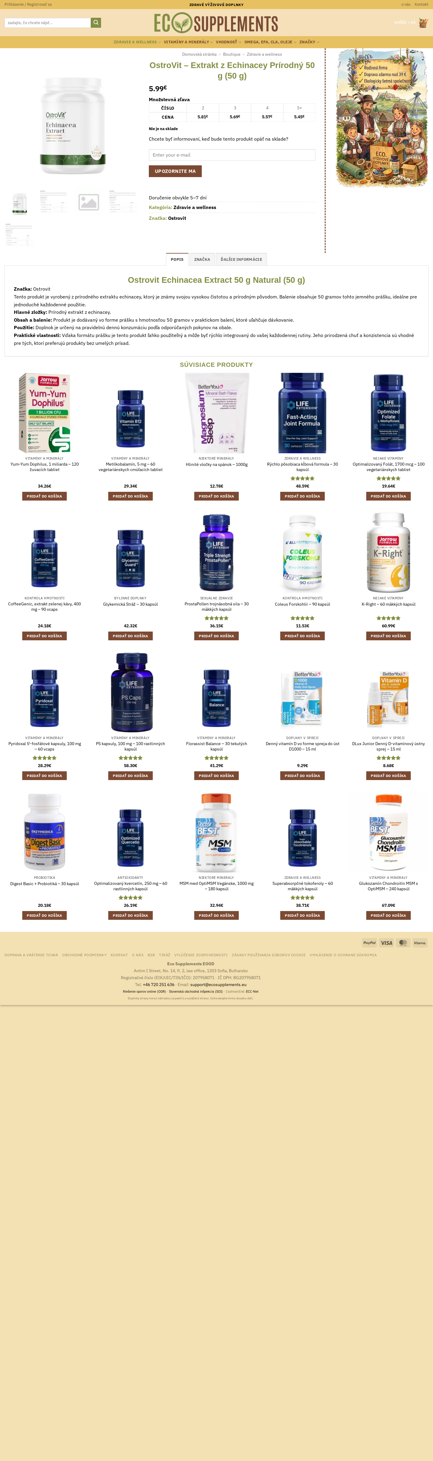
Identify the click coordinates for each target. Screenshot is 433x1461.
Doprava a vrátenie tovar (31, 954)
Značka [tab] (202, 259)
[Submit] (96, 23)
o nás (405, 4)
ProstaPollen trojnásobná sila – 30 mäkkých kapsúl (217, 606)
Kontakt (421, 4)
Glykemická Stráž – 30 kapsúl (130, 604)
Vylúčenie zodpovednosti (201, 954)
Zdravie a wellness (137, 42)
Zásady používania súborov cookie (269, 954)
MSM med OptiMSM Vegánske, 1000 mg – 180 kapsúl (216, 886)
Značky (309, 42)
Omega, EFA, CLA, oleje (270, 42)
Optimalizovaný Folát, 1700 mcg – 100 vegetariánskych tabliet (389, 467)
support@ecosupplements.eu (218, 984)
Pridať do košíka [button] (44, 496)
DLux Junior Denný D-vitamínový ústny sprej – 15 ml (388, 746)
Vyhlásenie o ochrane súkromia (343, 954)
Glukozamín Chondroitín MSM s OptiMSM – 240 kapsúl (388, 886)
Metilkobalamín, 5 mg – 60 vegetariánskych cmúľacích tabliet (131, 467)
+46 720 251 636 (158, 984)
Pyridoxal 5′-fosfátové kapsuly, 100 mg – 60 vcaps (44, 746)
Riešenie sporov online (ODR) (144, 991)
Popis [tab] (177, 259)
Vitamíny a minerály (188, 42)
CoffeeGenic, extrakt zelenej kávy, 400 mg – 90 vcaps (44, 606)
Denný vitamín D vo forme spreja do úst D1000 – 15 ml (302, 746)
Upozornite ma (175, 171)
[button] (28, 4)
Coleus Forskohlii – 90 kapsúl (302, 604)
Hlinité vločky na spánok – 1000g (216, 464)
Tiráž (164, 954)
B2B (151, 954)
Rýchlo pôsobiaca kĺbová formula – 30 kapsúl (302, 467)
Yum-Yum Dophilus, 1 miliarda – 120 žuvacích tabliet (45, 467)
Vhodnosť (228, 42)
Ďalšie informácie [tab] (241, 259)
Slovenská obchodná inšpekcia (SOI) (196, 991)
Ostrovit (177, 218)
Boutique (232, 54)
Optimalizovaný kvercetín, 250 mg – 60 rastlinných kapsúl (130, 886)
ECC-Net (252, 991)
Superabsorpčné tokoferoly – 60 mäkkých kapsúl (302, 886)
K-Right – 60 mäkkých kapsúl (389, 604)
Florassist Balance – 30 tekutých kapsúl (216, 746)
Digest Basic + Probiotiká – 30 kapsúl (44, 883)
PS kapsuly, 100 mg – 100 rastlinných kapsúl (130, 746)
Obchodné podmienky (84, 954)
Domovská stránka (199, 54)
